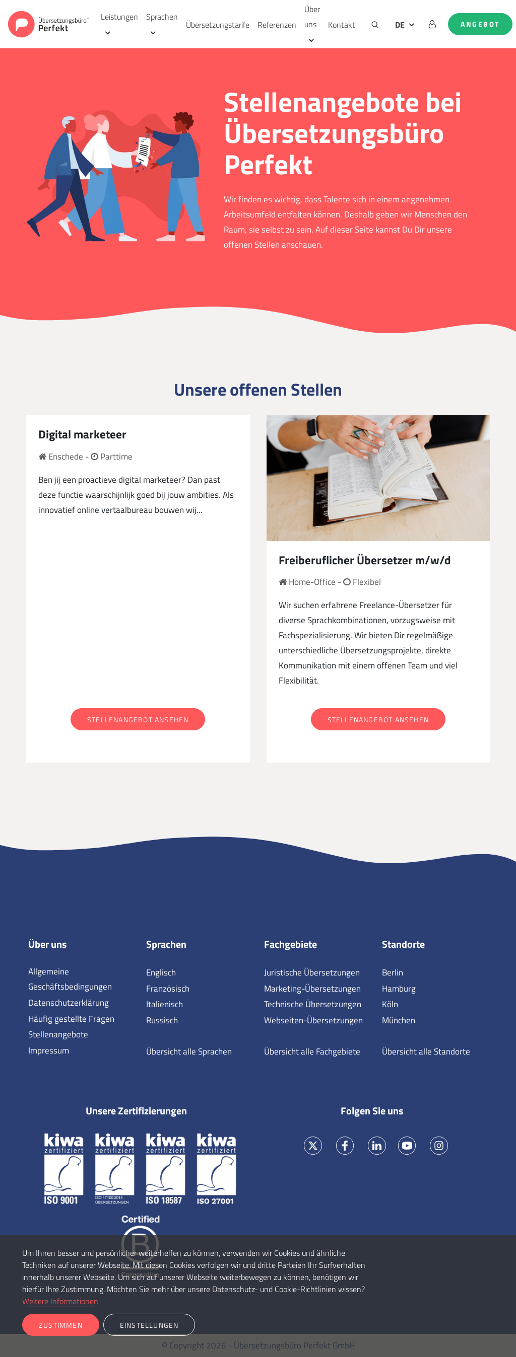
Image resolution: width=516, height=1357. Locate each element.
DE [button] (400, 25)
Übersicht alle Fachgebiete (312, 1051)
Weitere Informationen (60, 1301)
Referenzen (276, 25)
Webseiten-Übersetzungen (313, 1020)
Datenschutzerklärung (68, 1002)
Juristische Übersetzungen (312, 972)
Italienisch (164, 1004)
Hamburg (399, 988)
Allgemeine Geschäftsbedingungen (70, 979)
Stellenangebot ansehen (137, 719)
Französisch (167, 988)
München (398, 1020)
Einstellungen (149, 1325)
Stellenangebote (58, 1034)
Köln (390, 1004)
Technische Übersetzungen (312, 1004)
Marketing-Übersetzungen (312, 988)
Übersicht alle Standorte (426, 1051)
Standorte (403, 944)
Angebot (480, 24)
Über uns (312, 16)
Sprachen (162, 17)
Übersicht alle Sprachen (189, 1051)
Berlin (392, 972)
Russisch (162, 1020)
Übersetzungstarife (217, 25)
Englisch (161, 972)
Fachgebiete (290, 944)
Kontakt (341, 25)
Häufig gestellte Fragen (71, 1018)
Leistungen (119, 17)
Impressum (48, 1050)
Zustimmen (61, 1325)
